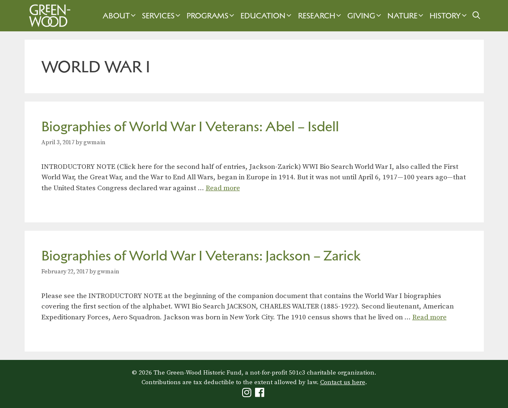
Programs (211, 15)
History (449, 15)
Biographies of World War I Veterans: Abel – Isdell (190, 126)
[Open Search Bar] (476, 15)
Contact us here (342, 382)
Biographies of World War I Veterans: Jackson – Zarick (200, 255)
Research (320, 15)
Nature (406, 15)
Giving (365, 15)
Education (266, 15)
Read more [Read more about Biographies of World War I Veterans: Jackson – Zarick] (429, 317)
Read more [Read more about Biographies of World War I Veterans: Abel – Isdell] (223, 188)
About (120, 15)
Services (162, 15)
